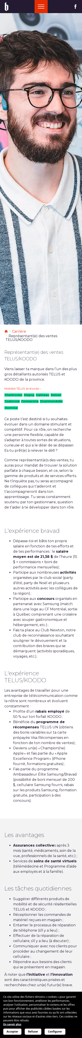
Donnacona (29, 401)
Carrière (19, 331)
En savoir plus (12, 1024)
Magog (29, 395)
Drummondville (51, 401)
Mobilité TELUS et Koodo (21, 388)
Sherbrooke (13, 395)
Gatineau (42, 395)
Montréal (11, 408)
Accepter (12, 1031)
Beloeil (56, 395)
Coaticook (12, 401)
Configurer (55, 1031)
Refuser (33, 1031)
